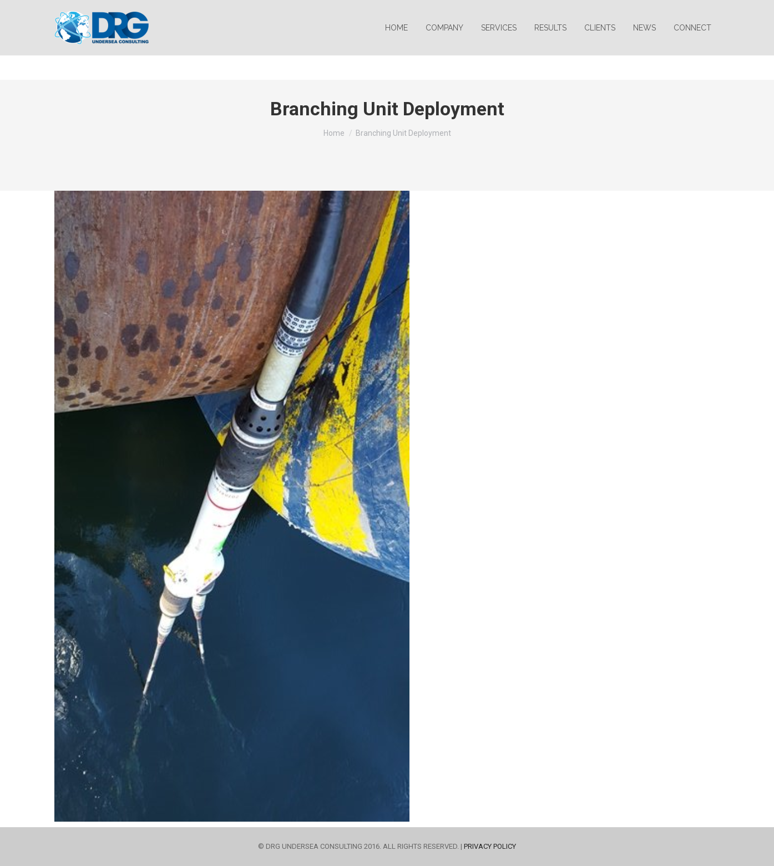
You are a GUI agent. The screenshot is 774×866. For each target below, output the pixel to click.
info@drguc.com (89, 12)
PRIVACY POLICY (490, 846)
